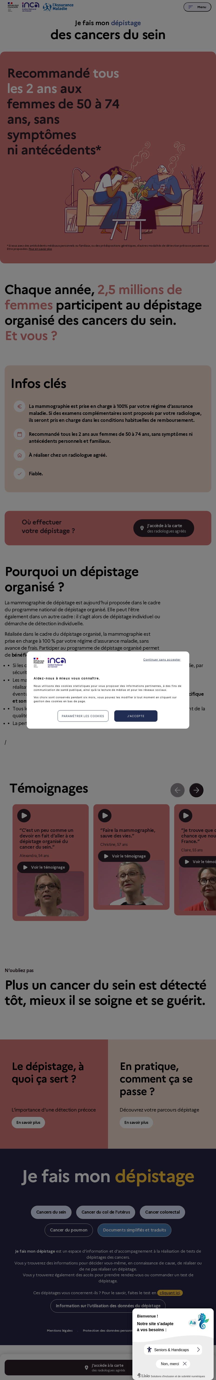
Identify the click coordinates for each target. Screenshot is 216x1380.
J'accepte (135, 716)
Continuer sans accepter (161, 659)
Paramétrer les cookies (83, 716)
